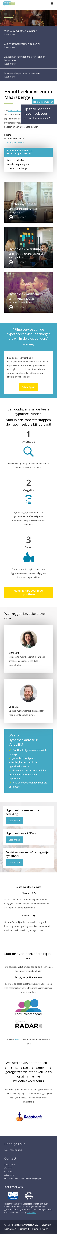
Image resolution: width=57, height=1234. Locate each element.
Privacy (44, 1229)
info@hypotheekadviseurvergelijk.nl (23, 1178)
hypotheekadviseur (17, 110)
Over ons (8, 1171)
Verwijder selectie (15, 142)
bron (17, 1039)
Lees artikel (14, 820)
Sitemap (46, 1224)
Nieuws (34, 1229)
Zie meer (31, 1212)
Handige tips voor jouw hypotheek (28, 592)
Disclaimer (10, 1229)
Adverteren (9, 1164)
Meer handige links (13, 1150)
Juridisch (22, 1229)
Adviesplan (29, 387)
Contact (8, 1168)
